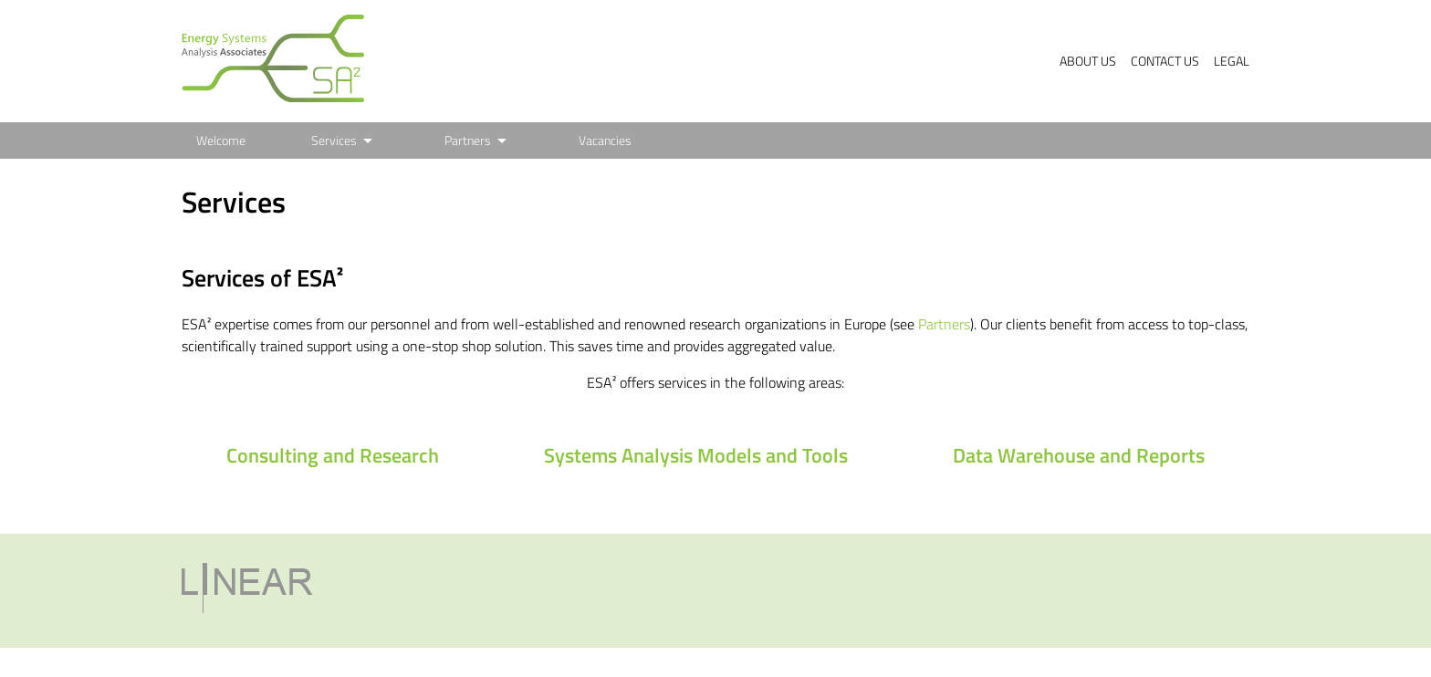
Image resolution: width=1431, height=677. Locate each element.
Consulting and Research (332, 455)
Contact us (1165, 61)
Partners (467, 140)
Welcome (220, 140)
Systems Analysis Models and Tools (696, 455)
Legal (1231, 61)
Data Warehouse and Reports (1079, 455)
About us (1088, 61)
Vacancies (605, 140)
